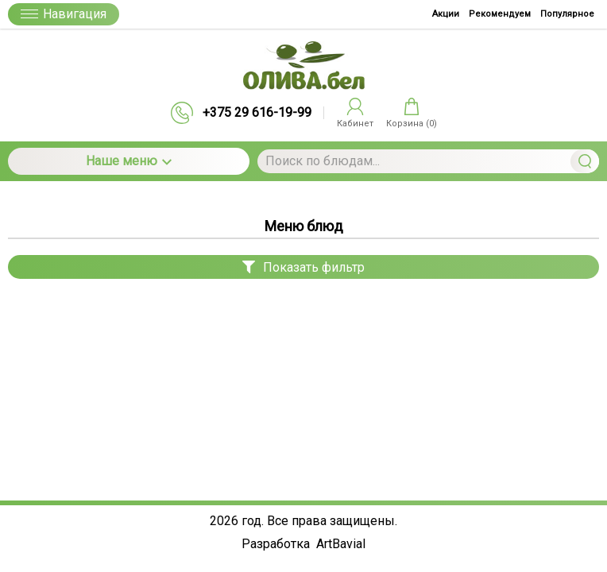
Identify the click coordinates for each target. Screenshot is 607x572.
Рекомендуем (500, 14)
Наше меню (129, 160)
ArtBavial (340, 543)
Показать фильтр (303, 267)
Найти (585, 161)
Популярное (567, 14)
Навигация (63, 13)
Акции (445, 14)
